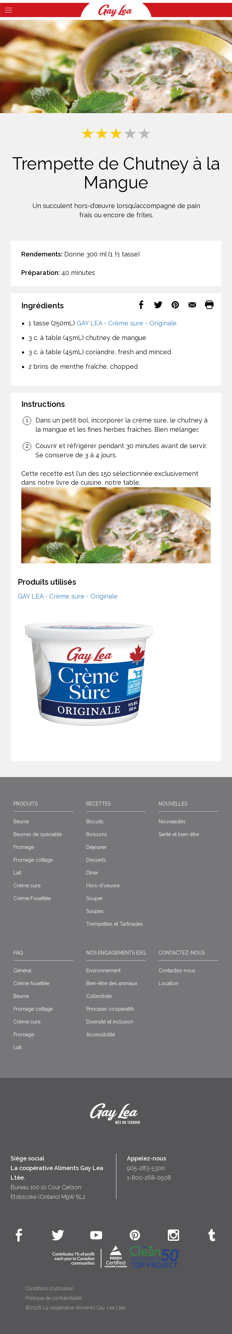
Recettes (98, 804)
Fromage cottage (33, 860)
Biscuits (95, 821)
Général (22, 970)
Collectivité (99, 996)
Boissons (96, 834)
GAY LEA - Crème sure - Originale (127, 323)
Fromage (23, 847)
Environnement (103, 970)
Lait (17, 873)
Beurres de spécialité (37, 834)
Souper (94, 898)
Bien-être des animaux (111, 983)
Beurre (21, 821)
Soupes (95, 911)
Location (168, 983)
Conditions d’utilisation (50, 1288)
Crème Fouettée (32, 898)
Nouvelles (173, 804)
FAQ (18, 953)
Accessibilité (100, 1034)
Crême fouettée (31, 983)
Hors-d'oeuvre (103, 885)
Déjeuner (96, 847)
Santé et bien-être (179, 834)
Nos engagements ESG (116, 953)
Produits (25, 804)
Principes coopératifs (110, 1009)
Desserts (96, 860)
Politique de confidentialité (54, 1298)
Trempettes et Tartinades (114, 924)
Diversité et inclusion (109, 1022)
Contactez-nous (182, 953)
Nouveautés (172, 821)
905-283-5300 (146, 1168)
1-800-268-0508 (149, 1177)
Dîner (92, 873)
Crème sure (26, 885)
